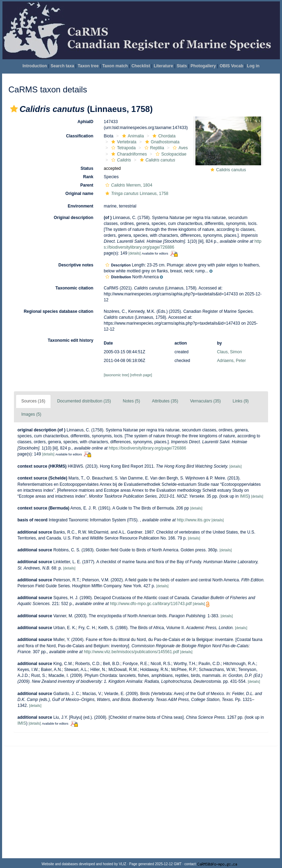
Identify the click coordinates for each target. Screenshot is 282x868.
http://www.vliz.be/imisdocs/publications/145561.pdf (131, 651)
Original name (79, 193)
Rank (88, 176)
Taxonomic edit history (70, 340)
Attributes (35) (165, 401)
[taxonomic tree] (116, 375)
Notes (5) (131, 401)
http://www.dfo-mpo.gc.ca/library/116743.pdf (151, 603)
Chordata (163, 136)
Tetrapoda (122, 147)
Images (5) (31, 414)
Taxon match (115, 65)
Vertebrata (123, 141)
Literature (163, 65)
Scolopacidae (170, 154)
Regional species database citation (58, 311)
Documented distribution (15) (84, 401)
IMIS (244, 496)
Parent (86, 185)
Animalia (132, 136)
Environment (80, 206)
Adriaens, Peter (231, 360)
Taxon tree (88, 65)
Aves (179, 147)
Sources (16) (33, 401)
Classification (79, 136)
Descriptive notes (75, 265)
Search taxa (62, 65)
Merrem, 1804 (128, 185)
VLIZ (122, 864)
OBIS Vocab (231, 65)
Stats (182, 65)
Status (87, 168)
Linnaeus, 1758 (136, 193)
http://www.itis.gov (193, 520)
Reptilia (153, 147)
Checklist (141, 65)
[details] (134, 253)
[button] (14, 109)
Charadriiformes (128, 154)
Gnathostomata (161, 141)
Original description (73, 217)
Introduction (35, 65)
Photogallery (203, 65)
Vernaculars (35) (205, 401)
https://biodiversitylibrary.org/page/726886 (147, 448)
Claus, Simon (229, 351)
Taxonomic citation (74, 288)
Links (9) (241, 401)
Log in (253, 65)
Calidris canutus (231, 169)
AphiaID (85, 121)
